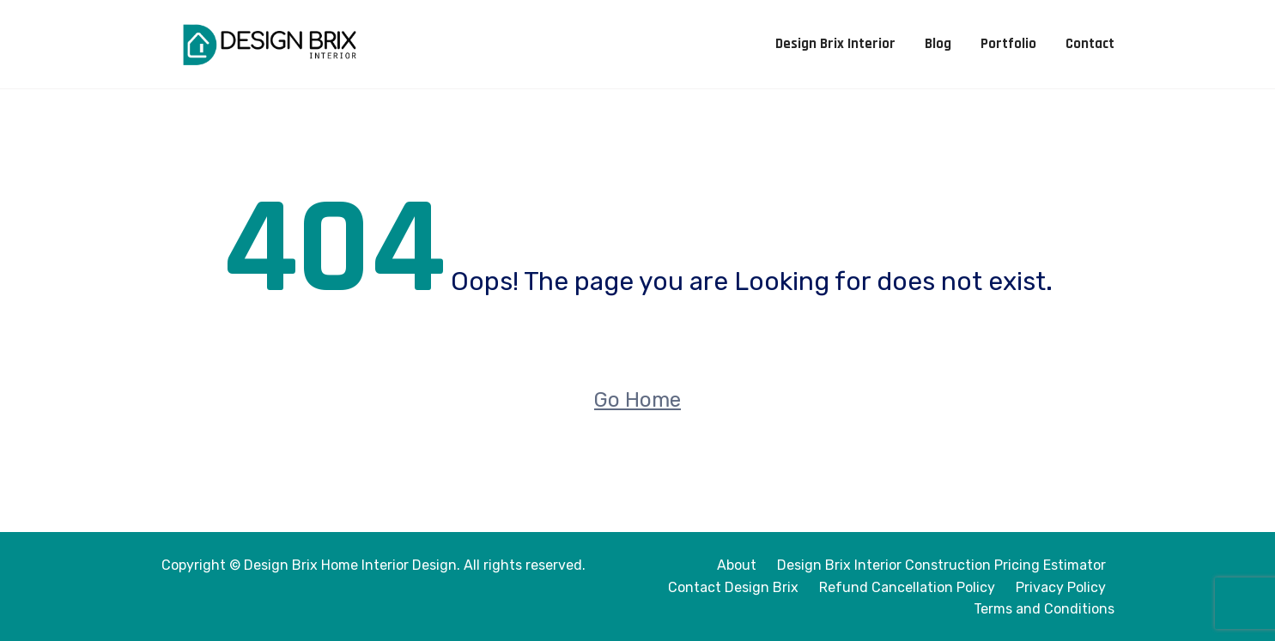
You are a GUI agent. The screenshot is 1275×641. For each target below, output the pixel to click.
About (736, 565)
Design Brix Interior (835, 43)
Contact (1090, 43)
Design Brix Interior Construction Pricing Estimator (941, 565)
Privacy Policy (1061, 587)
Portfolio (1008, 43)
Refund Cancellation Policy (907, 587)
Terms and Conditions (1044, 609)
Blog (938, 43)
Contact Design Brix (733, 587)
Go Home (637, 400)
